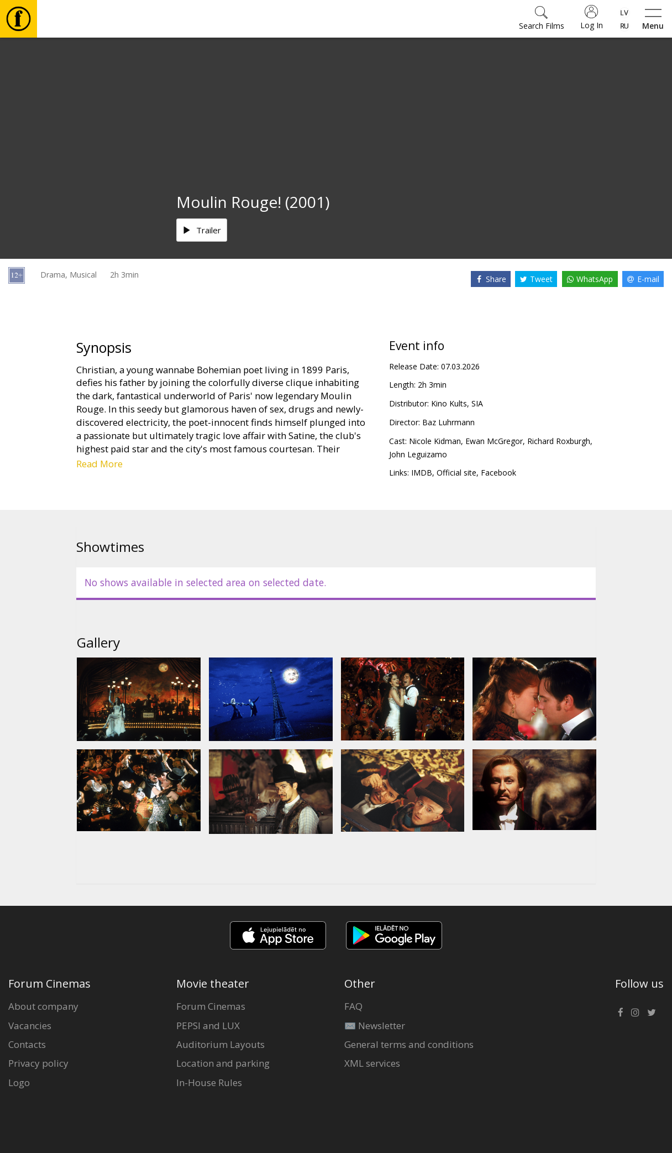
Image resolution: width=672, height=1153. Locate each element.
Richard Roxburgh (558, 441)
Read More (99, 463)
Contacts (27, 1044)
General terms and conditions (409, 1044)
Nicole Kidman (435, 441)
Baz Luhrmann (448, 422)
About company (43, 1006)
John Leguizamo (418, 454)
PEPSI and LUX (208, 1025)
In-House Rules (209, 1082)
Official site (456, 472)
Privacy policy (38, 1063)
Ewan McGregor (494, 441)
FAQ (353, 1006)
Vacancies (29, 1025)
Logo (19, 1082)
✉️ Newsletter (374, 1025)
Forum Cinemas (210, 1006)
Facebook (498, 472)
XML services (372, 1063)
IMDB (421, 472)
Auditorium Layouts (220, 1044)
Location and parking (223, 1063)
